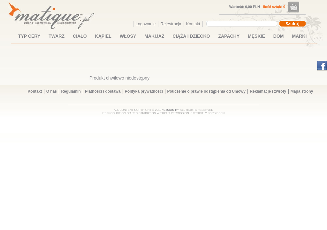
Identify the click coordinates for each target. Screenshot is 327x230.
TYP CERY (29, 36)
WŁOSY (128, 36)
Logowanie (146, 23)
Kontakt (193, 23)
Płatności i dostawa (102, 91)
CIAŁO (80, 36)
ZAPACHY (229, 36)
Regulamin (70, 91)
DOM (278, 36)
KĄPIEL (103, 36)
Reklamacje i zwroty (268, 91)
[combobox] (242, 24)
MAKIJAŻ (154, 36)
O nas (51, 91)
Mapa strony (302, 91)
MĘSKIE (256, 36)
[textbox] (240, 23)
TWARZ (57, 36)
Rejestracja (171, 23)
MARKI (299, 36)
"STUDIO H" (170, 109)
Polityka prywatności (144, 91)
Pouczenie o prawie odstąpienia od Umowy (206, 91)
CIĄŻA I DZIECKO (191, 36)
